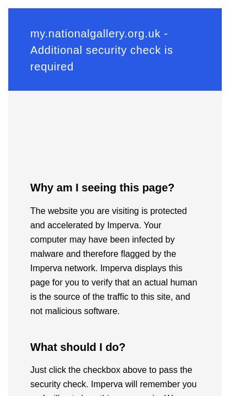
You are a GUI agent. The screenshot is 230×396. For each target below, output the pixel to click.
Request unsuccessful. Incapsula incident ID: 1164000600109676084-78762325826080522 (115, 198)
